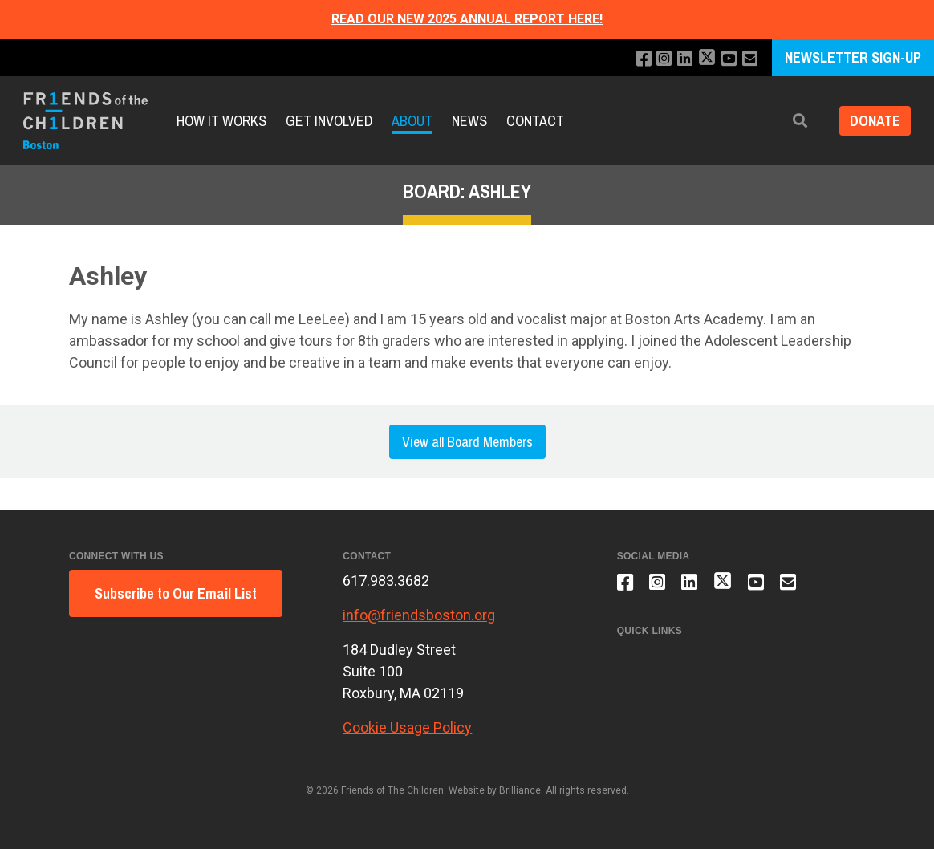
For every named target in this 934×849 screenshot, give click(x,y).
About (412, 121)
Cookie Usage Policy (407, 727)
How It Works (221, 121)
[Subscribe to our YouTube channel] (727, 59)
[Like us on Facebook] (638, 59)
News (469, 121)
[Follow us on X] (704, 59)
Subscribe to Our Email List (176, 593)
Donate (872, 121)
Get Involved (329, 121)
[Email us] (749, 59)
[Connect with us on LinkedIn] (681, 59)
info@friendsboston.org (419, 615)
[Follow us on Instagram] (660, 59)
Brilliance (520, 790)
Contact (535, 121)
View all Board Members (467, 442)
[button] (795, 121)
